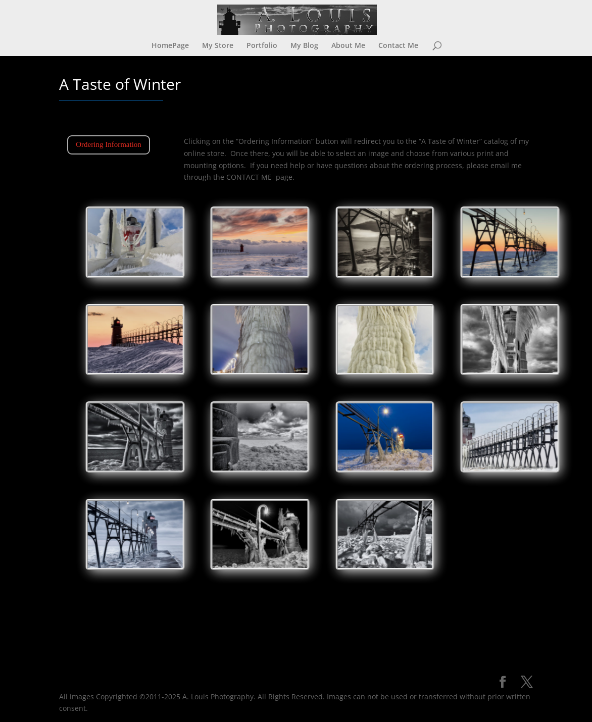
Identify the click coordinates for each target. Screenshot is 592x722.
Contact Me (398, 46)
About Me (348, 46)
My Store (217, 46)
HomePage (170, 46)
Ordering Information (108, 144)
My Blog (304, 46)
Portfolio (261, 46)
